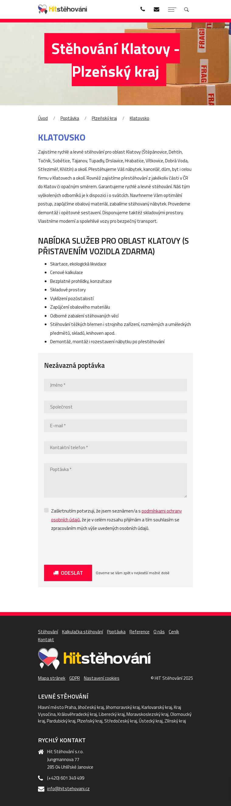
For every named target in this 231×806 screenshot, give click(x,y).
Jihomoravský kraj (123, 707)
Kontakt (46, 639)
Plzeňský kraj (104, 118)
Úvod (43, 118)
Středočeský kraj (120, 720)
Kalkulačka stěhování (82, 631)
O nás (159, 631)
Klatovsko (139, 118)
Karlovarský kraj (157, 707)
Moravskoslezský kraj (147, 714)
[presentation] (90, 547)
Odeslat (68, 573)
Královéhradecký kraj (77, 714)
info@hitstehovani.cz (68, 788)
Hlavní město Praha (57, 707)
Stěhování (48, 631)
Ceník (174, 631)
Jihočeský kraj (91, 707)
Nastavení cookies (101, 678)
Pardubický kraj (61, 720)
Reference (139, 631)
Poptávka (69, 118)
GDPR (74, 678)
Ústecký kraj (151, 720)
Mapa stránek (51, 678)
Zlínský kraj (175, 720)
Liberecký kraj (112, 714)
